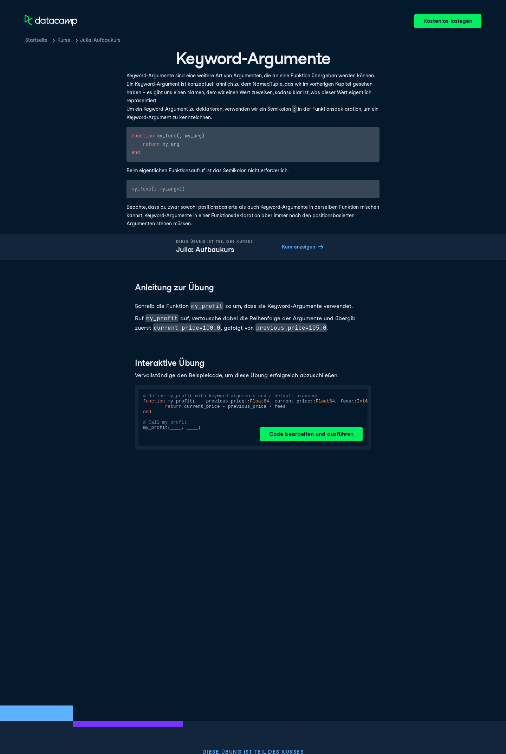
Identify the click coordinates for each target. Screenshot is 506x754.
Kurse (63, 40)
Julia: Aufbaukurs (100, 40)
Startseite (36, 40)
